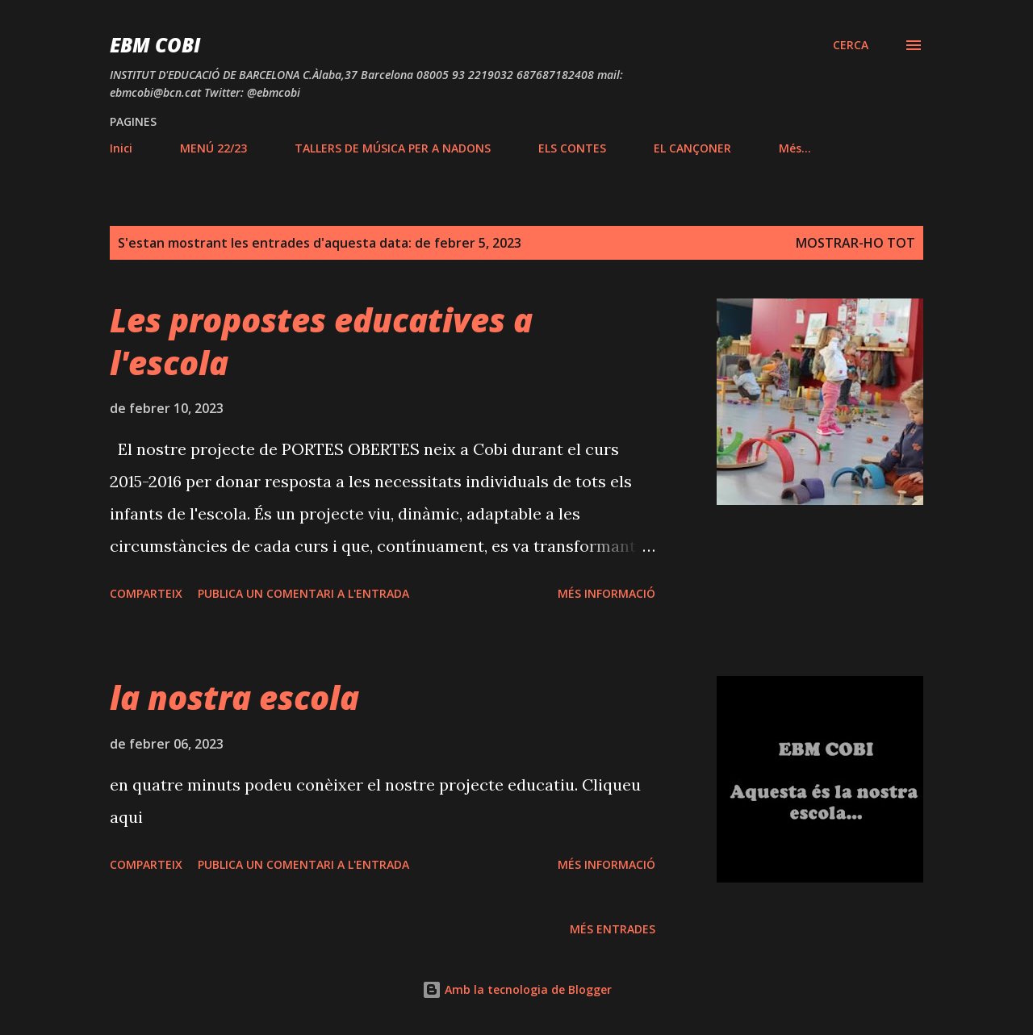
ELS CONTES (572, 148)
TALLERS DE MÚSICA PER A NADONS (393, 148)
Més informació (606, 593)
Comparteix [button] (146, 593)
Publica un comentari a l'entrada (303, 593)
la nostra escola (234, 697)
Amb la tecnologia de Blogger (517, 989)
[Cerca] (850, 45)
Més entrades (612, 929)
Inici (121, 148)
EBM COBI (155, 44)
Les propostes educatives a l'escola (321, 341)
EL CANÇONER (692, 148)
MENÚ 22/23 (213, 148)
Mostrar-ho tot (855, 243)
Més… (795, 148)
